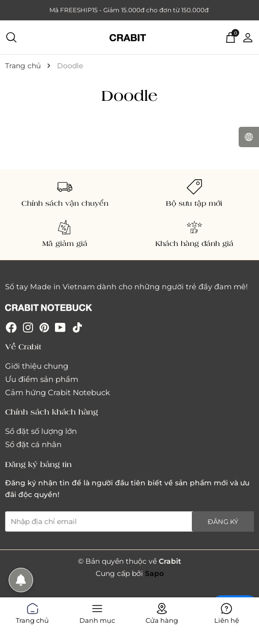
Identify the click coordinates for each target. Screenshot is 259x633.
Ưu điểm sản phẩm (41, 379)
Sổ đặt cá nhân (33, 444)
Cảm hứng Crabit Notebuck (57, 392)
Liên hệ (226, 611)
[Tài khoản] (248, 36)
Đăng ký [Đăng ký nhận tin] (223, 521)
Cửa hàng (162, 611)
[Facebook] (11, 327)
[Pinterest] (44, 327)
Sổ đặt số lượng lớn (41, 431)
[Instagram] (28, 327)
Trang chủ (32, 611)
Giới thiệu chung (36, 366)
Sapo (154, 573)
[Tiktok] (77, 327)
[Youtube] (60, 327)
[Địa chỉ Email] (129, 521)
